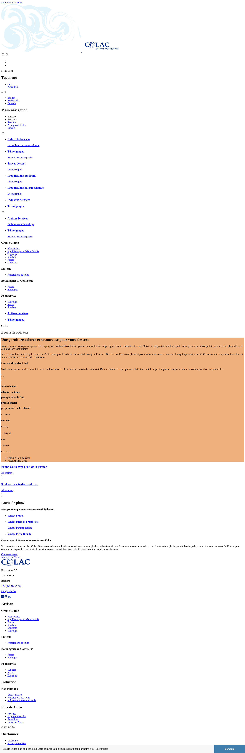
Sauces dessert (15, 694)
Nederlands (13, 100)
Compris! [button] (230, 749)
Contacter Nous (15, 722)
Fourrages (13, 289)
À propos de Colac (17, 125)
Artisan (12, 119)
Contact (11, 127)
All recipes (7, 473)
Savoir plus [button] (101, 749)
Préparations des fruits (19, 697)
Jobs (10, 84)
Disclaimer (13, 740)
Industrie (13, 116)
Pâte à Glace (14, 248)
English (11, 97)
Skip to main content (11, 2)
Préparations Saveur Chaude (22, 700)
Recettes (12, 122)
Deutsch (12, 103)
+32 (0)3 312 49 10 (11, 586)
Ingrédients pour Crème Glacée (23, 251)
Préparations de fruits (18, 274)
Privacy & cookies (17, 743)
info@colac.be (8, 591)
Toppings (12, 254)
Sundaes (12, 257)
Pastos (11, 259)
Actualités (13, 87)
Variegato (12, 262)
